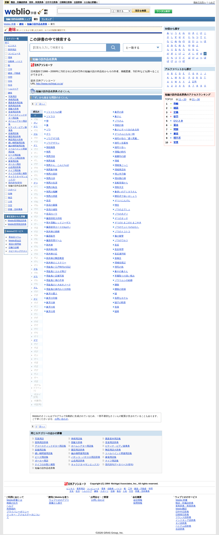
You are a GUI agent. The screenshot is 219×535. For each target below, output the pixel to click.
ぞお (36, 134)
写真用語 (39, 438)
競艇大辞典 (76, 442)
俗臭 (117, 307)
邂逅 (175, 133)
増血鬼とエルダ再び (56, 271)
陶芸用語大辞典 (113, 449)
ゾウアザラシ (53, 143)
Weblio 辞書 (10, 24)
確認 (175, 108)
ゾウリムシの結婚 (123, 280)
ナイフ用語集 (112, 460)
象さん (118, 116)
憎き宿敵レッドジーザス (58, 222)
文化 (10, 81)
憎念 (117, 205)
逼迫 (175, 125)
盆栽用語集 (40, 449)
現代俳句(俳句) (15, 182)
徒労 (175, 116)
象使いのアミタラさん (126, 191)
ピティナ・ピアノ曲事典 (117, 446)
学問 (10, 77)
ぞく (36, 145)
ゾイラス (50, 116)
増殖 (117, 160)
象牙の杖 (50, 307)
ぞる (36, 269)
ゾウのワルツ (121, 240)
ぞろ (36, 276)
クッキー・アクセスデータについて (23, 516)
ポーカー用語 (41, 460)
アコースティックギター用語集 (50, 446)
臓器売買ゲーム (54, 240)
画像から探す (55, 503)
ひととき (178, 120)
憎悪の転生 (51, 187)
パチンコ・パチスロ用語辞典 (85, 457)
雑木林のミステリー (56, 262)
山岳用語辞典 (78, 460)
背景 (175, 142)
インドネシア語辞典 (186, 520)
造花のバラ (51, 214)
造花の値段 (51, 209)
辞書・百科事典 (15, 209)
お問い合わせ (61, 419)
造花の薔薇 (51, 205)
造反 (117, 245)
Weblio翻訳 (181, 508)
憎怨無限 (50, 147)
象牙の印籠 (51, 298)
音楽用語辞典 (112, 442)
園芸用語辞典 (78, 449)
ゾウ (48, 129)
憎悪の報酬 (51, 191)
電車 (10, 57)
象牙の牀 (50, 302)
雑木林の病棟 (53, 231)
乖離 (175, 103)
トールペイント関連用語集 (118, 453)
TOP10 (169, 99)
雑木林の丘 (51, 253)
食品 (10, 197)
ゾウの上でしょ (122, 209)
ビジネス (12, 45)
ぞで (36, 340)
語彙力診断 (14, 247)
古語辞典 (78, 2)
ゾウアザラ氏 (53, 138)
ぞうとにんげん (122, 200)
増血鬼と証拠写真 (55, 276)
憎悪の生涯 (51, 182)
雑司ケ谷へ (120, 147)
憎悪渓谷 (50, 156)
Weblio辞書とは (14, 500)
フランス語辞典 (183, 517)
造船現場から (121, 182)
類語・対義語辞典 (19, 2)
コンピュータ (14, 53)
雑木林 (49, 245)
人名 (10, 201)
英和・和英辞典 (36, 2)
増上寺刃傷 (120, 174)
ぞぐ (36, 299)
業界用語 (12, 49)
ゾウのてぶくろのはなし (127, 227)
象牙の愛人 (51, 293)
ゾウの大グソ (121, 214)
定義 (175, 112)
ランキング (46, 19)
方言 (10, 205)
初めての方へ (200, 2)
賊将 (117, 311)
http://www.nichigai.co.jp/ (49, 83)
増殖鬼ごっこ (121, 165)
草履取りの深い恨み (125, 276)
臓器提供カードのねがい (58, 227)
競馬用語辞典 (41, 442)
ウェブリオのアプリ (59, 500)
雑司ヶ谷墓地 (121, 143)
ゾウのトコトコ (122, 231)
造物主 (118, 258)
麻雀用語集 (110, 457)
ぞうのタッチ (121, 218)
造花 (48, 200)
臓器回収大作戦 (54, 218)
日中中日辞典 (51, 2)
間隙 (175, 129)
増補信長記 (120, 262)
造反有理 (119, 249)
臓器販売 (50, 236)
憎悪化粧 (50, 160)
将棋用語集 (76, 438)
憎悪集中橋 (51, 169)
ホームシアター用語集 (82, 446)
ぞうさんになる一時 (125, 134)
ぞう (36, 126)
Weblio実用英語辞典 (17, 224)
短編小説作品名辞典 (37, 24)
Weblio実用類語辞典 (17, 220)
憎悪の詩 (50, 178)
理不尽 (177, 137)
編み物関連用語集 (80, 453)
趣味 (21, 24)
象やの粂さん (121, 271)
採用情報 (137, 503)
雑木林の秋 (51, 249)
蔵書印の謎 (120, 156)
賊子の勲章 (120, 302)
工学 (10, 69)
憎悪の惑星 (51, 196)
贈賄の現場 (120, 289)
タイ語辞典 (181, 523)
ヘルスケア (13, 89)
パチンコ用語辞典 (16, 158)
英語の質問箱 (15, 244)
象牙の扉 (119, 112)
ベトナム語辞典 (183, 526)
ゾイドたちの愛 (54, 112)
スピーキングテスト (18, 251)
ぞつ (36, 183)
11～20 (182, 99)
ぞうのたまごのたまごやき (128, 222)
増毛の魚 (119, 267)
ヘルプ (212, 2)
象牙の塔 (50, 311)
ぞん (36, 287)
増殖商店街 (120, 169)
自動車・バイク (15, 61)
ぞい (36, 123)
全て (7, 42)
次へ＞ (42, 104)
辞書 (7, 2)
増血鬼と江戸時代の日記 (58, 267)
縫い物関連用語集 (44, 453)
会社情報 (137, 500)
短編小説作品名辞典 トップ (18, 19)
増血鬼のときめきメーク (58, 284)
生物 (10, 193)
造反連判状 (120, 253)
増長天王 (119, 187)
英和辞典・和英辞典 (186, 506)
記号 (194, 81)
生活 (10, 85)
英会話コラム (15, 237)
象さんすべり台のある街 (127, 129)
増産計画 (119, 125)
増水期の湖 (120, 178)
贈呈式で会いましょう (126, 196)
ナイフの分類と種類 (45, 464)
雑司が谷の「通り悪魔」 (127, 138)
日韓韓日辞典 (66, 2)
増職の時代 (120, 152)
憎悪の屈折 (51, 174)
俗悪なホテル (121, 298)
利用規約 (11, 508)
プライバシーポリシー (18, 511)
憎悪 (48, 152)
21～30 (196, 99)
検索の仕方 (12, 503)
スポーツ (12, 189)
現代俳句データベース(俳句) (119, 464)
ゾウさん (119, 121)
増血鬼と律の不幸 (55, 280)
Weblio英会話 (15, 240)
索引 (36, 19)
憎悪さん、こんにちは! (57, 165)
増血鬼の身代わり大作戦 (58, 289)
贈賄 (117, 284)
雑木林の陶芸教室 (55, 258)
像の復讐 (119, 236)
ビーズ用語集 (41, 457)
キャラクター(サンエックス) (85, 464)
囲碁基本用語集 (113, 438)
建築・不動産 (14, 73)
